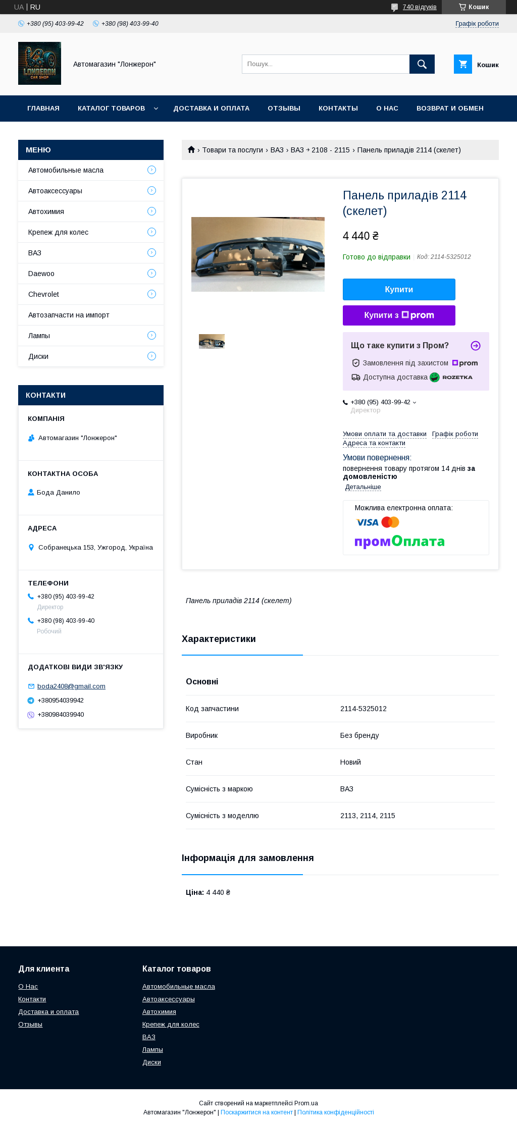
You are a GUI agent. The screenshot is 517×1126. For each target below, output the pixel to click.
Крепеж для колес (58, 232)
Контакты (338, 108)
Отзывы (284, 108)
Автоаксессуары (55, 191)
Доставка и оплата (211, 108)
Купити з (399, 315)
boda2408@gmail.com (71, 686)
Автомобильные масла (66, 170)
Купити (399, 289)
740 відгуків (420, 7)
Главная (43, 108)
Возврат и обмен (450, 108)
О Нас (28, 986)
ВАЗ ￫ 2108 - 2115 (320, 150)
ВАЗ (277, 150)
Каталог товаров (111, 108)
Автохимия (46, 211)
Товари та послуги (232, 150)
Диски (38, 356)
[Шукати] (422, 64)
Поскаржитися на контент (257, 1112)
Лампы (39, 336)
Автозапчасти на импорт (69, 315)
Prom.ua (306, 1103)
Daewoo (41, 274)
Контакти (32, 999)
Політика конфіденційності (335, 1112)
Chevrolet (43, 294)
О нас (387, 108)
